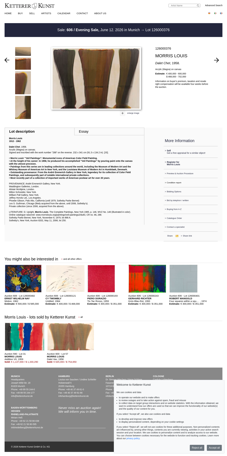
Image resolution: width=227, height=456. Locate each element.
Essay (83, 131)
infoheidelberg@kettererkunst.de (27, 427)
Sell (32, 13)
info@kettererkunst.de (22, 396)
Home (8, 13)
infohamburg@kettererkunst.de (73, 396)
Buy (20, 13)
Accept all (214, 447)
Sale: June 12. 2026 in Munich (99, 30)
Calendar (63, 13)
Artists (46, 13)
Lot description (22, 131)
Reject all (197, 447)
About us (100, 13)
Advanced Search (214, 5)
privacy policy (133, 438)
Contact (82, 13)
